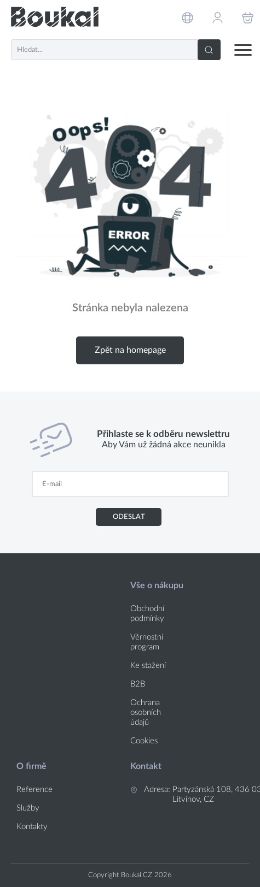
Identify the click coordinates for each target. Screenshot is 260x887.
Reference (34, 789)
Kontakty (32, 827)
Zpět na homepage (130, 350)
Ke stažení (148, 665)
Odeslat (129, 516)
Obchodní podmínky (147, 614)
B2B (137, 684)
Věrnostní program (146, 642)
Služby (27, 808)
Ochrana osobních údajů (145, 712)
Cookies (144, 741)
